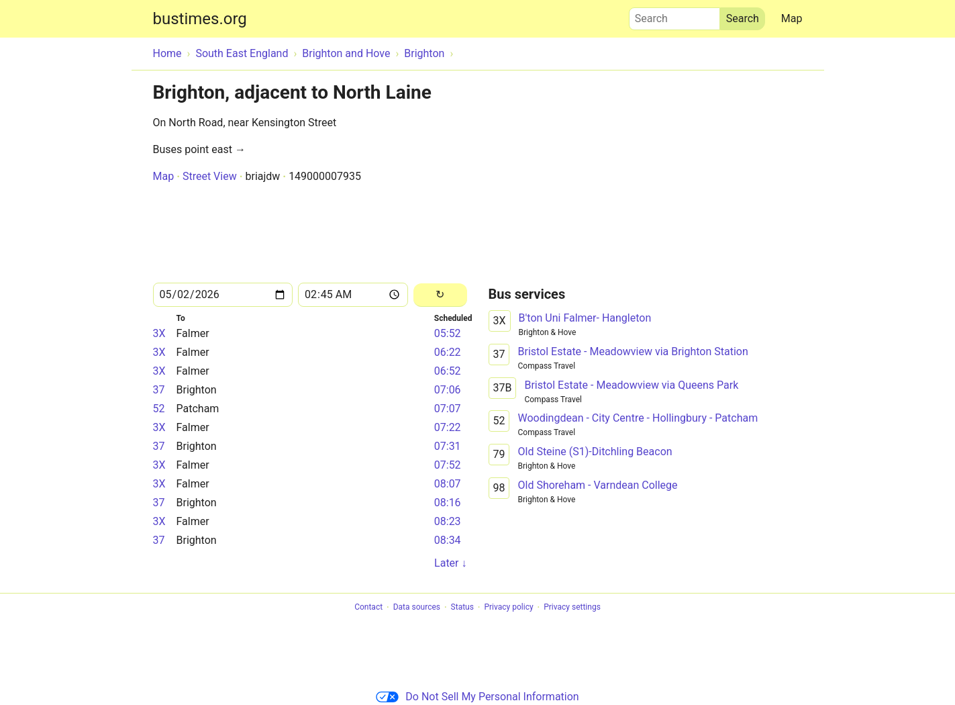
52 (159, 408)
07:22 (447, 427)
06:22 (447, 352)
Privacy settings (572, 607)
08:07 (447, 483)
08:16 (447, 502)
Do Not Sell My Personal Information (477, 696)
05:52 (447, 333)
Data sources (416, 607)
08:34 (447, 540)
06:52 (447, 371)
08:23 (447, 521)
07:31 (447, 446)
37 (159, 389)
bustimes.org (200, 18)
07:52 (447, 465)
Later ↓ (450, 563)
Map (792, 18)
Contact (368, 607)
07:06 (447, 389)
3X (159, 333)
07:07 (447, 408)
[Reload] (439, 295)
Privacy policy (508, 607)
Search (674, 15)
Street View (210, 176)
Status (462, 607)
